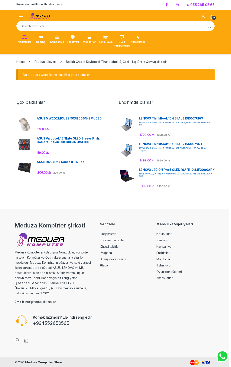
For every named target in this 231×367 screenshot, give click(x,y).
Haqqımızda (108, 234)
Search (209, 26)
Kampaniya (57, 39)
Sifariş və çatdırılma (113, 259)
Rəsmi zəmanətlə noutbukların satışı (39, 4)
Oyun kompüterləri (122, 41)
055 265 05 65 (200, 5)
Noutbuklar (24, 39)
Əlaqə (104, 265)
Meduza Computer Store (43, 362)
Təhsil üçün (105, 39)
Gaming (40, 39)
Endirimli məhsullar (112, 240)
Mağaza (106, 253)
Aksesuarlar (137, 39)
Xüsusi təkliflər (110, 246)
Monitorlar (89, 39)
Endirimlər (73, 39)
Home (20, 61)
